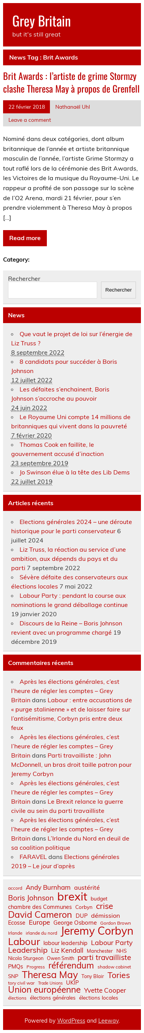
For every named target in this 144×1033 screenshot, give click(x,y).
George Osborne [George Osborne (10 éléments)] (75, 922)
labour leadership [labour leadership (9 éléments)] (65, 943)
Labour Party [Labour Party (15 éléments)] (111, 942)
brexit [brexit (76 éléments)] (72, 896)
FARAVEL (33, 857)
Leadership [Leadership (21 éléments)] (28, 950)
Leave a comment (29, 119)
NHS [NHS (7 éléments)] (121, 950)
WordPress (71, 1020)
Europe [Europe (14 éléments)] (39, 922)
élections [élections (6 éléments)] (17, 998)
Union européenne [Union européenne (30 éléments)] (44, 989)
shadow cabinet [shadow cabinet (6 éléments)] (114, 967)
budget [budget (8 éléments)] (99, 898)
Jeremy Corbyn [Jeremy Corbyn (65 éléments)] (97, 930)
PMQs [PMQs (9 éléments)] (15, 966)
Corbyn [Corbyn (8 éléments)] (84, 907)
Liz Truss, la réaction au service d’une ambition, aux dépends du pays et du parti (68, 559)
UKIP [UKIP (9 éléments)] (72, 982)
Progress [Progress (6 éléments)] (35, 967)
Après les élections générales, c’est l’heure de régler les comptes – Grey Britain (65, 691)
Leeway (108, 1020)
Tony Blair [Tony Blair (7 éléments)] (92, 976)
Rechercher (24, 278)
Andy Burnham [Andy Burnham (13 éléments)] (48, 887)
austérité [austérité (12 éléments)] (87, 887)
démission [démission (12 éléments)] (105, 915)
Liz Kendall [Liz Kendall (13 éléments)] (67, 950)
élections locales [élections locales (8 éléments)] (98, 997)
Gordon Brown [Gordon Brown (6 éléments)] (115, 923)
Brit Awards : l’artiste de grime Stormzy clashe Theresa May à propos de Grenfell (71, 82)
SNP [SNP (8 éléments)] (13, 976)
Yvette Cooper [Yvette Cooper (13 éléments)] (105, 990)
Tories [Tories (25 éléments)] (119, 975)
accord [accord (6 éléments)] (15, 888)
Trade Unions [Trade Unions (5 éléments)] (50, 983)
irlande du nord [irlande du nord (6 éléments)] (41, 933)
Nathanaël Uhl (72, 106)
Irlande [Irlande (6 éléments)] (15, 933)
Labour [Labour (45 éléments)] (24, 941)
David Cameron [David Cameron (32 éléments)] (40, 914)
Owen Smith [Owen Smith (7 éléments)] (60, 958)
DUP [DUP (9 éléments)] (82, 916)
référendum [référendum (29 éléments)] (71, 965)
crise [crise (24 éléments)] (104, 906)
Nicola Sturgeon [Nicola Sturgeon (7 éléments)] (25, 958)
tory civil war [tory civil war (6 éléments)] (21, 983)
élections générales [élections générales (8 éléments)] (53, 997)
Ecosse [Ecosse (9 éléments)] (16, 922)
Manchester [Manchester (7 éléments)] (100, 950)
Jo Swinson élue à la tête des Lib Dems (75, 472)
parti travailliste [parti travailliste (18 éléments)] (104, 957)
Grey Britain (41, 20)
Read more (25, 238)
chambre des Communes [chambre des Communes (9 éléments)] (40, 907)
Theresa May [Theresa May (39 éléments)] (50, 974)
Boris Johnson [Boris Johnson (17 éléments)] (31, 898)
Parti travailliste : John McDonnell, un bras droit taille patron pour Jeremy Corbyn (71, 764)
